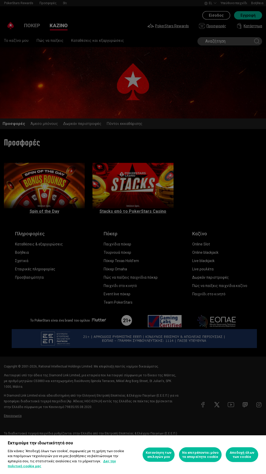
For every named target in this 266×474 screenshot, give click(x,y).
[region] (133, 454)
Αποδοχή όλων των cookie (242, 455)
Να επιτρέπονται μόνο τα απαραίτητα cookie (200, 455)
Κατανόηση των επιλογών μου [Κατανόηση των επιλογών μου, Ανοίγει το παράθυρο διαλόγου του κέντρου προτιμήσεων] (158, 455)
